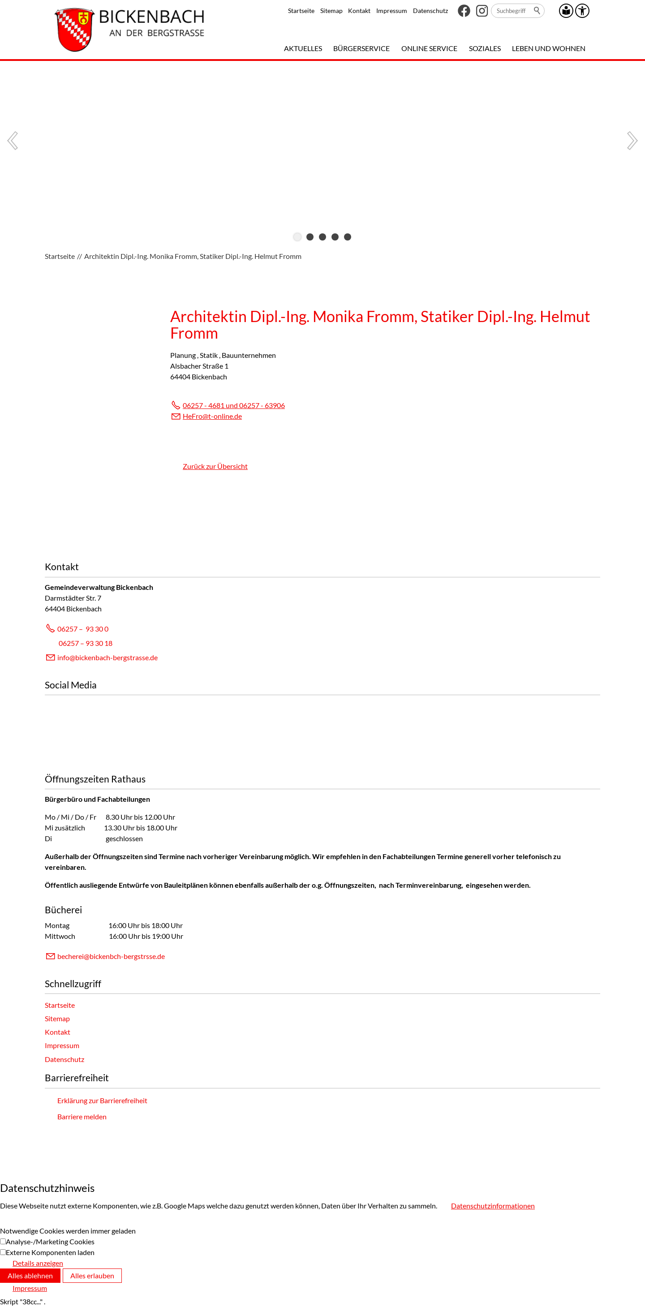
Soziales (485, 48)
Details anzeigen (38, 1263)
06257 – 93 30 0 (82, 628)
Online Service (429, 48)
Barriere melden (82, 1116)
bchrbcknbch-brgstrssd (111, 956)
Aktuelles (303, 48)
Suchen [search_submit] (537, 11)
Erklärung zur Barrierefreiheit (102, 1100)
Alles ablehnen (30, 1275)
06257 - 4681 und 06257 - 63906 (234, 405)
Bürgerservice (361, 48)
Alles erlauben (92, 1275)
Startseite (301, 10)
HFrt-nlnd (212, 416)
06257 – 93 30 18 (85, 643)
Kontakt (359, 10)
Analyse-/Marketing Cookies (50, 1241)
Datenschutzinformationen (493, 1205)
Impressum (391, 10)
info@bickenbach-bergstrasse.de (107, 657)
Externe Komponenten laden (50, 1252)
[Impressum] (23, 1288)
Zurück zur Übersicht (215, 466)
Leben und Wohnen (548, 48)
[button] (464, 11)
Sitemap (331, 10)
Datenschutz (430, 10)
